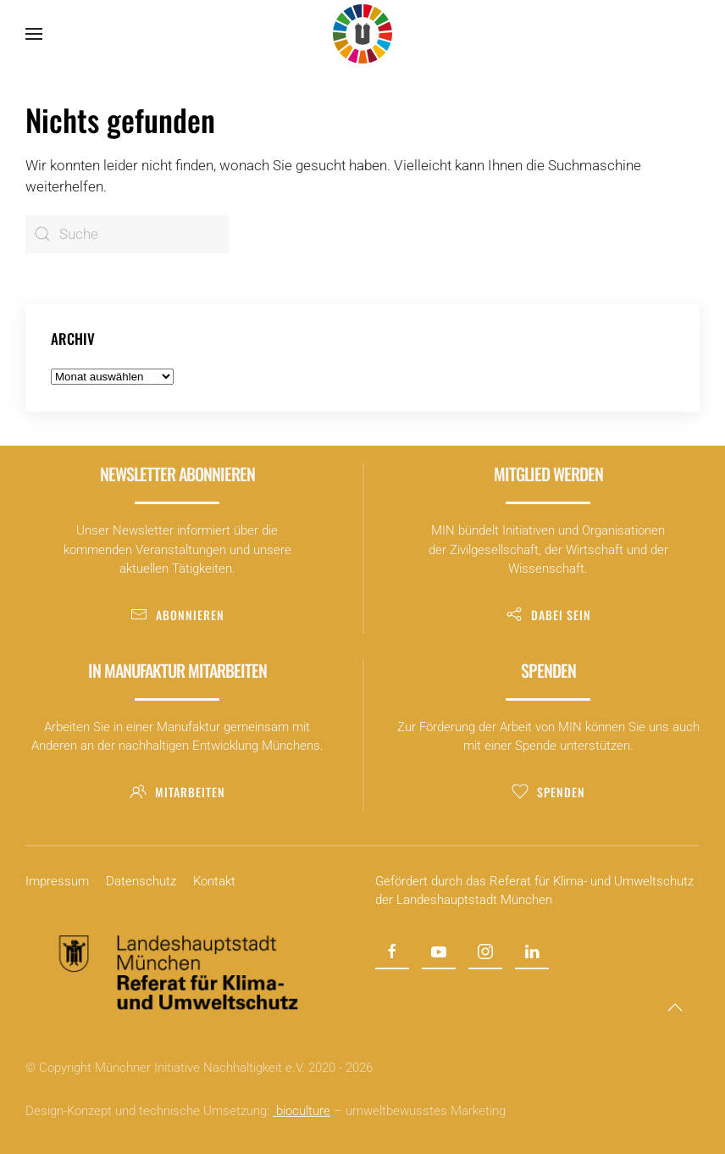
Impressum (57, 881)
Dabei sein (548, 615)
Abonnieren (177, 615)
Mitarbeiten (177, 792)
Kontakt (214, 881)
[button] (33, 34)
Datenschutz (141, 881)
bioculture (301, 1110)
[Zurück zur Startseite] (362, 34)
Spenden (548, 792)
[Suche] (127, 234)
